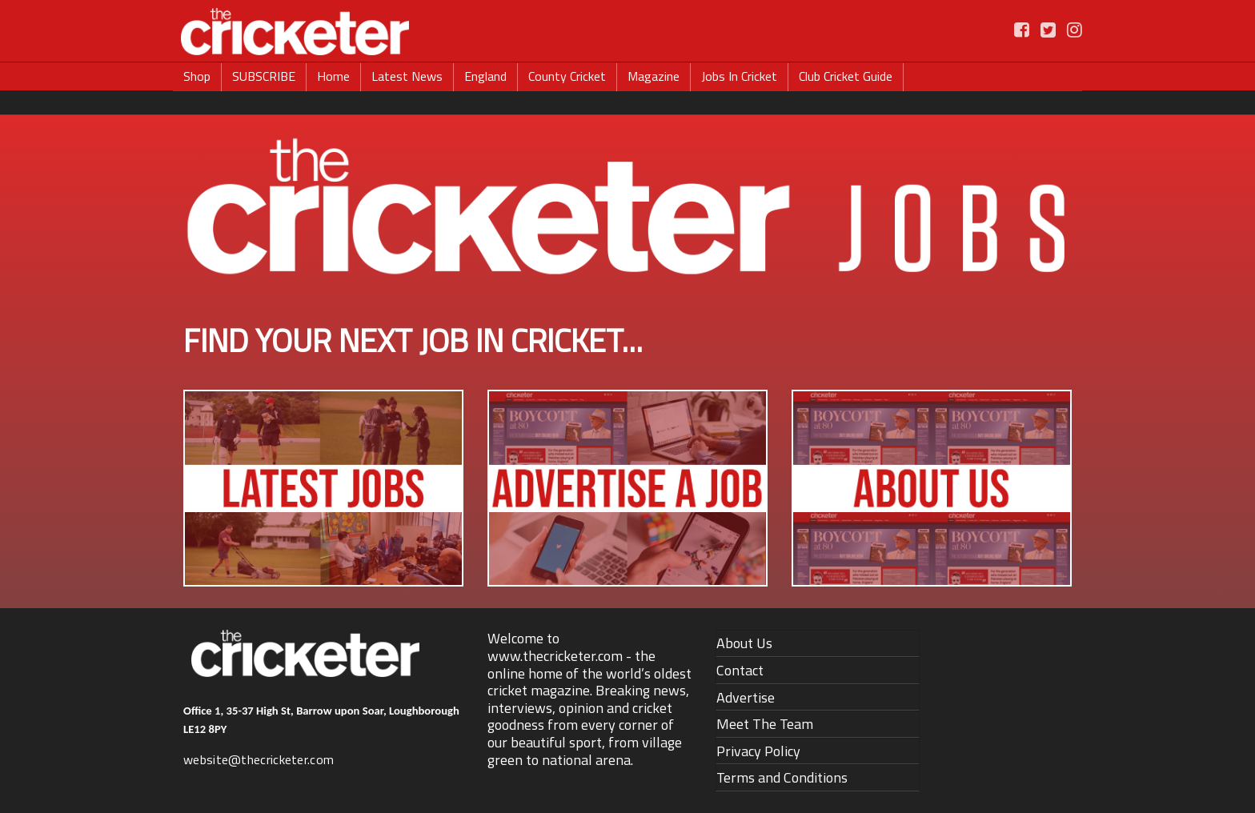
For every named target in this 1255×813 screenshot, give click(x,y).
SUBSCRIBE (263, 76)
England (485, 76)
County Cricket (567, 76)
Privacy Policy (758, 751)
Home (333, 76)
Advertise (745, 697)
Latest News (407, 76)
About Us (744, 643)
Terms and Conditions (782, 777)
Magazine (654, 76)
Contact (740, 670)
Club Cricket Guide (845, 76)
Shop (197, 76)
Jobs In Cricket (739, 76)
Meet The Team (764, 724)
